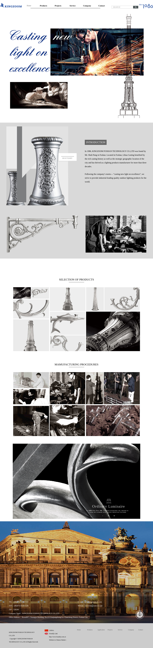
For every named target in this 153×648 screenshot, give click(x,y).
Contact (101, 6)
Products (43, 6)
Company (87, 6)
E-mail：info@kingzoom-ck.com (90, 602)
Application (101, 630)
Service (73, 6)
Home (29, 6)
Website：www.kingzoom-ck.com (90, 606)
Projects (58, 6)
